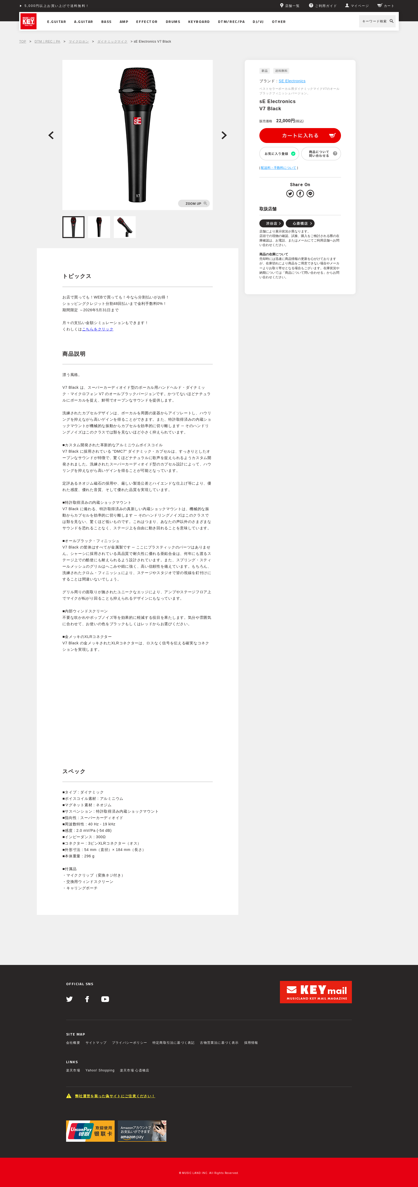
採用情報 (251, 1043)
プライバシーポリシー (129, 1043)
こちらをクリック (98, 329)
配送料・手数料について (278, 167)
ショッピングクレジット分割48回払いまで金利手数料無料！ (77, 6)
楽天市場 (73, 1070)
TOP (22, 41)
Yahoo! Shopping (100, 1070)
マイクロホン (79, 41)
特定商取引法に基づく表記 (173, 1043)
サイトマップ (96, 1043)
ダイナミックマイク (112, 41)
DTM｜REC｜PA (47, 41)
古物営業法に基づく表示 (219, 1043)
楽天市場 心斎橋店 (134, 1070)
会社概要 (73, 1043)
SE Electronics (292, 81)
